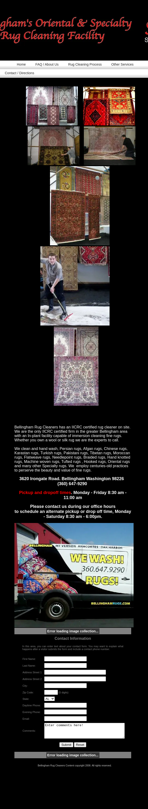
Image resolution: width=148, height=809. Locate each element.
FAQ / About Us (47, 64)
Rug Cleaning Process (85, 64)
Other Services (122, 64)
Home (21, 64)
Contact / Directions (19, 73)
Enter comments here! (83, 734)
